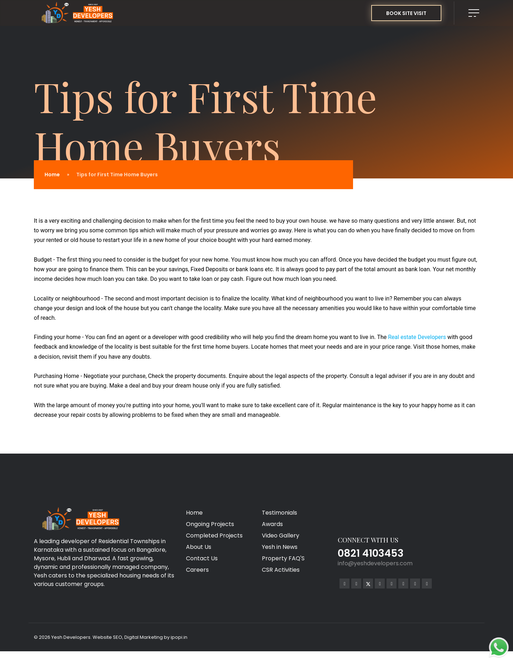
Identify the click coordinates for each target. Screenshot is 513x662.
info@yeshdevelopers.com (375, 563)
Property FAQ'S (283, 558)
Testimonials (279, 513)
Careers (197, 570)
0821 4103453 (371, 553)
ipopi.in (179, 637)
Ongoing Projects (210, 524)
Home (52, 174)
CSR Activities (281, 570)
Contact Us (202, 558)
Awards (272, 524)
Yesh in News (279, 547)
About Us (198, 547)
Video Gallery (280, 535)
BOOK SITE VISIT (406, 13)
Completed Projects (214, 535)
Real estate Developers (417, 337)
